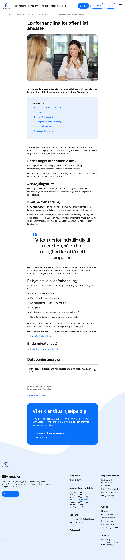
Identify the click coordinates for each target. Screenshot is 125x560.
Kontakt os (105, 486)
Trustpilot (6, 540)
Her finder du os (76, 522)
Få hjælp (44, 6)
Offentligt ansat (43, 15)
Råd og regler (20, 15)
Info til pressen (107, 521)
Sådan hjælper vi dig (109, 492)
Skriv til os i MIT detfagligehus (81, 519)
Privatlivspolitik (107, 524)
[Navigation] (120, 6)
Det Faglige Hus (49, 207)
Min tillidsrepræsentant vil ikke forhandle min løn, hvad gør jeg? (62, 370)
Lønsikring (33, 6)
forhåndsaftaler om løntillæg (53, 303)
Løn (53, 15)
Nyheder (104, 511)
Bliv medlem (20, 6)
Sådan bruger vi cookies (111, 528)
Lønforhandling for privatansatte (45, 349)
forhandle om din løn (83, 147)
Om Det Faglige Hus (109, 514)
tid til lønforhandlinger (57, 173)
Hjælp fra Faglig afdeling (41, 336)
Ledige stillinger (107, 496)
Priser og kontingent (109, 489)
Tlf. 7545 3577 (75, 480)
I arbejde (31, 15)
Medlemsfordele (58, 6)
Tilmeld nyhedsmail (109, 518)
